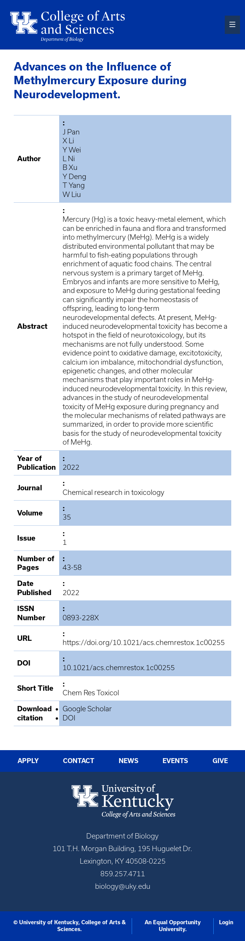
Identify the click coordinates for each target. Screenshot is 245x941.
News (129, 760)
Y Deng (74, 177)
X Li (68, 141)
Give (220, 760)
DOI (69, 718)
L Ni (69, 159)
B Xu (70, 167)
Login (226, 922)
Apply (28, 760)
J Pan (71, 132)
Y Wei (72, 150)
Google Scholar (87, 709)
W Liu (72, 194)
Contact (78, 760)
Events (175, 760)
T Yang (74, 185)
